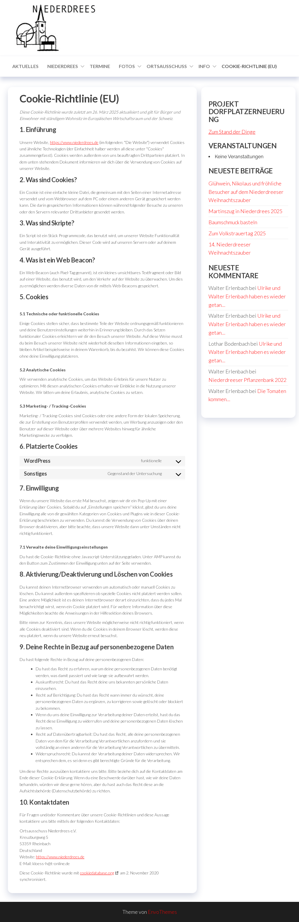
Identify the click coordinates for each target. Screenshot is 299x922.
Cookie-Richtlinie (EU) (249, 66)
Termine (100, 66)
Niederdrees (62, 66)
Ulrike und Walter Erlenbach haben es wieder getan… (247, 296)
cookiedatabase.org (97, 872)
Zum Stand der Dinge (231, 131)
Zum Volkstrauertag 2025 (237, 233)
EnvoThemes (162, 912)
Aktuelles (25, 66)
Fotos (127, 66)
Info (204, 66)
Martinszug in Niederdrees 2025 (245, 211)
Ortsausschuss (167, 66)
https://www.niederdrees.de (74, 142)
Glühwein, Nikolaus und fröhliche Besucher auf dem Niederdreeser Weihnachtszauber (246, 191)
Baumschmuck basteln (232, 222)
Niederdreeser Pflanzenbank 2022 (247, 380)
